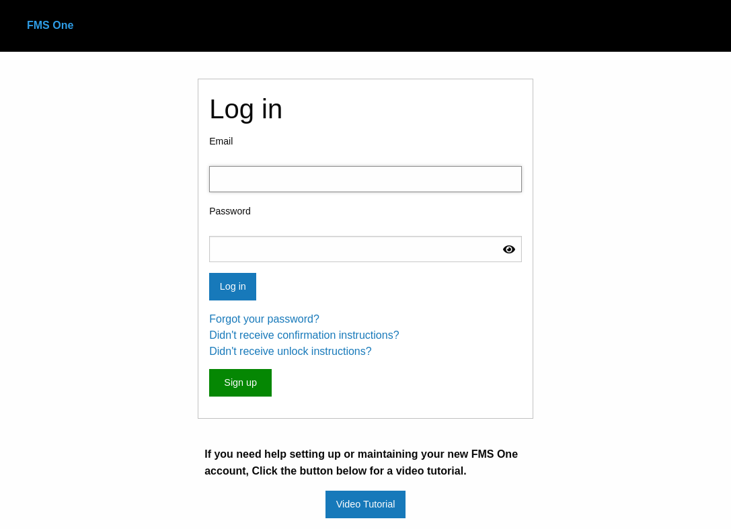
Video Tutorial (365, 504)
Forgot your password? (264, 319)
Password (229, 211)
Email (221, 141)
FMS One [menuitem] (50, 25)
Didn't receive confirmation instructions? (304, 335)
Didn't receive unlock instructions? (290, 351)
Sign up (240, 382)
